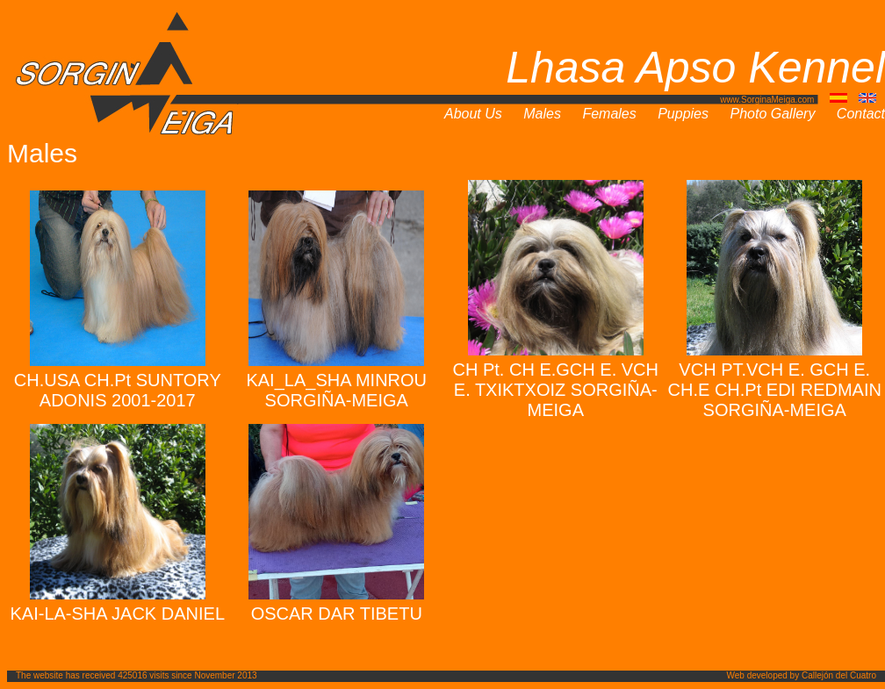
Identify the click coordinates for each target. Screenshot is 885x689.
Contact (861, 113)
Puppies (683, 113)
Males (542, 113)
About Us (473, 113)
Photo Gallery (772, 113)
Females (609, 113)
